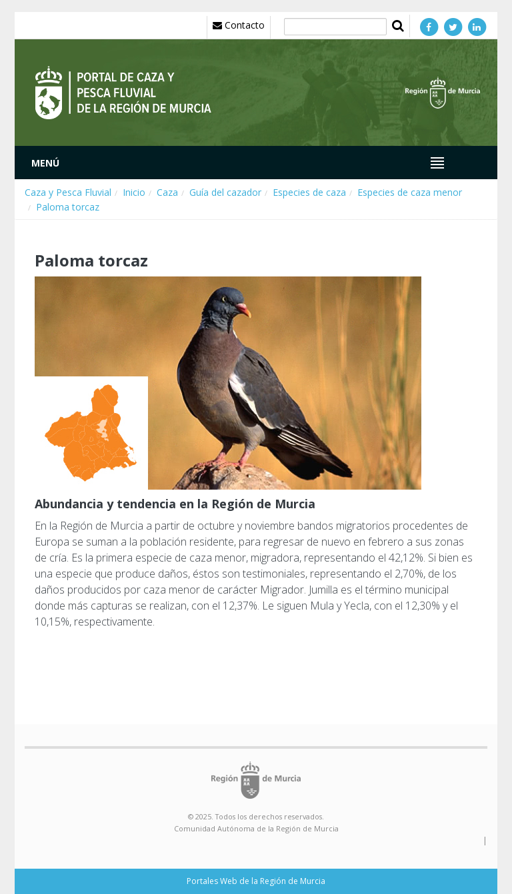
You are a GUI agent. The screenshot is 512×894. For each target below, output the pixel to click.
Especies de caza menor (409, 192)
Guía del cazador (225, 192)
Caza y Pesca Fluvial (68, 192)
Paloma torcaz (67, 207)
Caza (167, 192)
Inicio (134, 192)
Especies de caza (309, 192)
